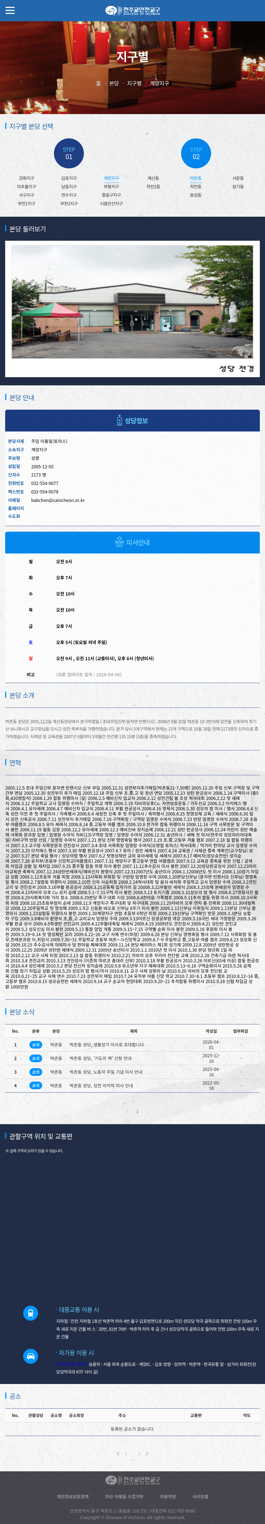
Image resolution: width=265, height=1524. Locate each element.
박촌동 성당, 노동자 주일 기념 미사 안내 (104, 1061)
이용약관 (166, 1478)
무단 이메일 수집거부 (124, 1478)
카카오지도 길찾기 (71, 1345)
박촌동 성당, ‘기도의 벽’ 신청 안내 (99, 1047)
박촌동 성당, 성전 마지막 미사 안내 (100, 1074)
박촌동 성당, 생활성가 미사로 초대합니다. (105, 1034)
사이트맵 (198, 1478)
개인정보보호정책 (74, 1478)
